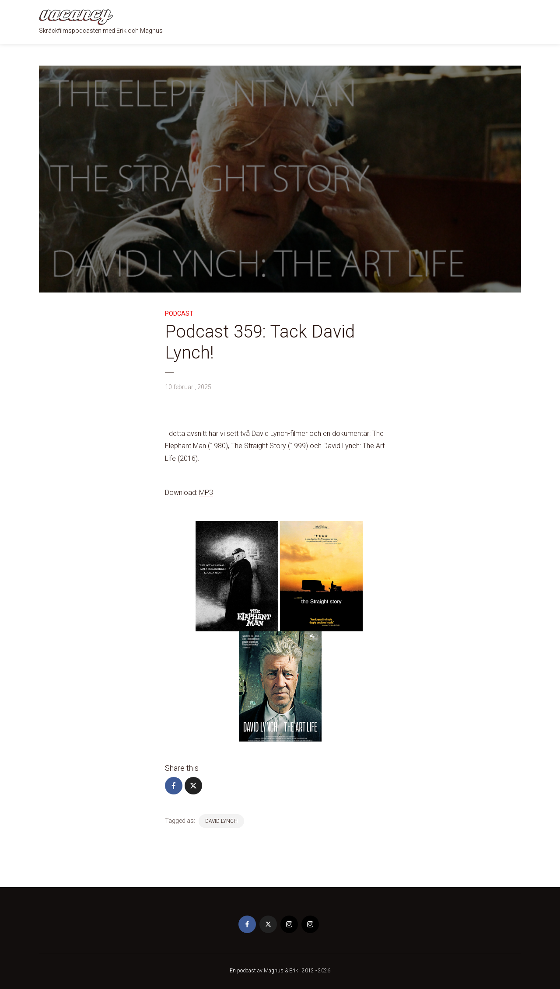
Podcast (179, 313)
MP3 (206, 492)
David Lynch (221, 821)
